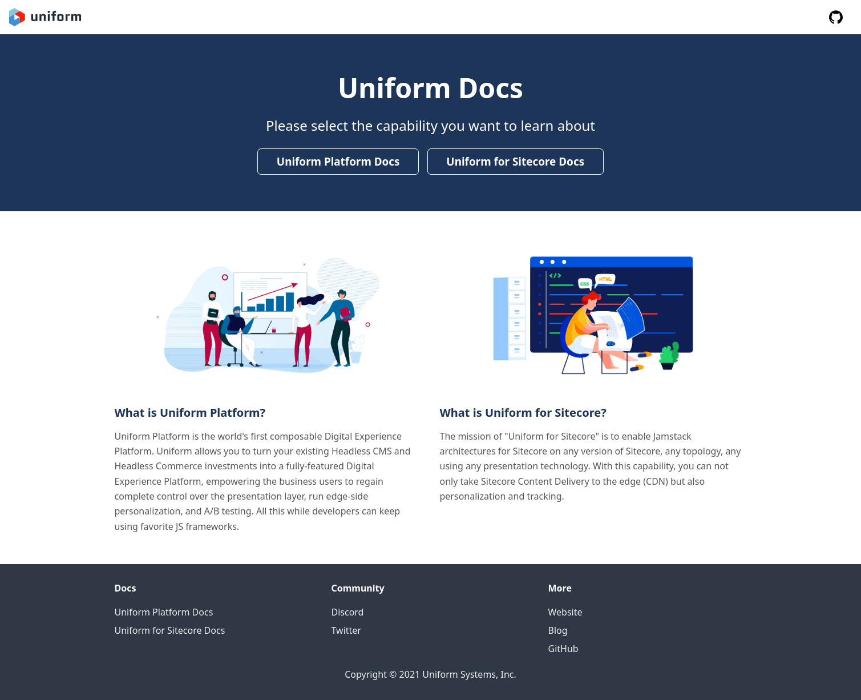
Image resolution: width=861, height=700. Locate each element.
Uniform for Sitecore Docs (515, 161)
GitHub (563, 648)
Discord (348, 612)
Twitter (346, 630)
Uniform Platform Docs (338, 161)
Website (565, 612)
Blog (558, 630)
